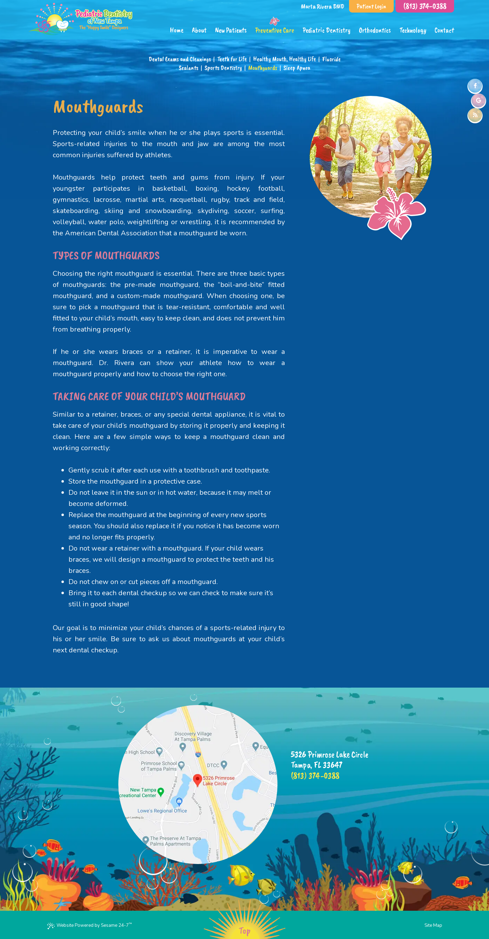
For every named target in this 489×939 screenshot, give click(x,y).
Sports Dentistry (223, 68)
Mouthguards (262, 68)
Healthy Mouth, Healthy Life (284, 59)
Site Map (433, 925)
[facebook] (475, 86)
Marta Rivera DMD (322, 6)
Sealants (188, 68)
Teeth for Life (232, 59)
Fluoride (331, 59)
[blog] (475, 115)
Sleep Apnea (296, 68)
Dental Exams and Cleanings (180, 59)
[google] (479, 100)
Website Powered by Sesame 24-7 (89, 925)
